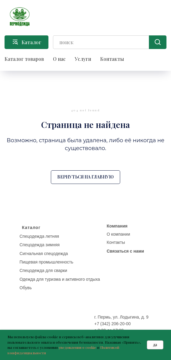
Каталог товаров (24, 59)
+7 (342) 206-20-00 (112, 323)
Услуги (83, 59)
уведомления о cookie (77, 347)
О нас (59, 59)
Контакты (112, 59)
